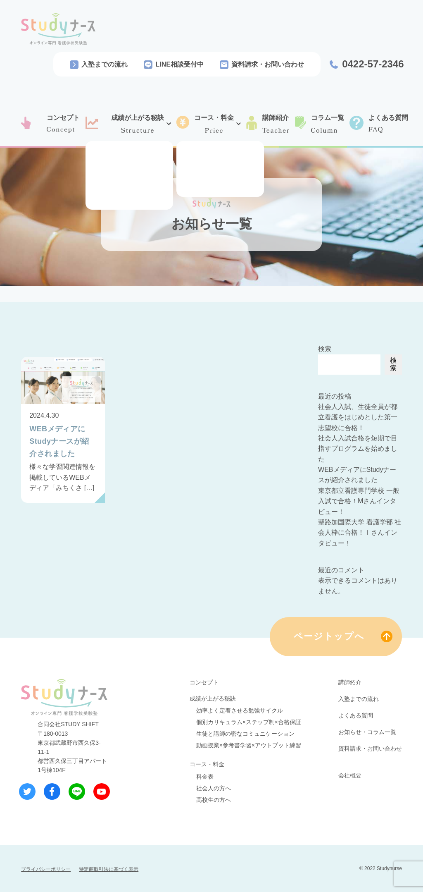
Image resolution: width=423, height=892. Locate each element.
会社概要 (349, 775)
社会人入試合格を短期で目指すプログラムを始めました (357, 449)
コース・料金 (207, 764)
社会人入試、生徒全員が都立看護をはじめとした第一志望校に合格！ (357, 417)
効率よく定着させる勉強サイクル (239, 710)
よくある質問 (355, 715)
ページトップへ (329, 636)
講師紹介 (349, 682)
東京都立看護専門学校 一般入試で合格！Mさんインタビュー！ (358, 501)
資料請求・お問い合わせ (267, 64)
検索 (324, 348)
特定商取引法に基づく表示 (108, 869)
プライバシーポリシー (46, 869)
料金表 (205, 776)
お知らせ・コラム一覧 (367, 732)
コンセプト (204, 682)
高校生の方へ (213, 799)
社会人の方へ (213, 788)
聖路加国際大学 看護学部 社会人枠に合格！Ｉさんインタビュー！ (359, 533)
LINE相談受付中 (179, 64)
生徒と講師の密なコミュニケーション (245, 733)
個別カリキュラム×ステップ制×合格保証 (248, 722)
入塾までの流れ (104, 64)
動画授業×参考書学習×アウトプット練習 (248, 745)
